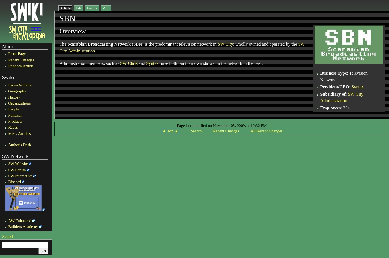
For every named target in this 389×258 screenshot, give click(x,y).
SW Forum (17, 170)
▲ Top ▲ (170, 131)
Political (15, 115)
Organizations (19, 103)
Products (15, 121)
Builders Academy (23, 227)
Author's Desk (19, 145)
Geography (17, 91)
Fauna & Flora (20, 85)
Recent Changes (21, 60)
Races (13, 127)
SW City (225, 44)
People (13, 109)
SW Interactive (20, 176)
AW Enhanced (19, 221)
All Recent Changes (266, 131)
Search (8, 236)
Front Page (17, 54)
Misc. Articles (19, 133)
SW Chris (129, 63)
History (14, 97)
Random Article (21, 66)
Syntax (152, 63)
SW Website (18, 164)
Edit (79, 8)
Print (106, 8)
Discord (14, 182)
